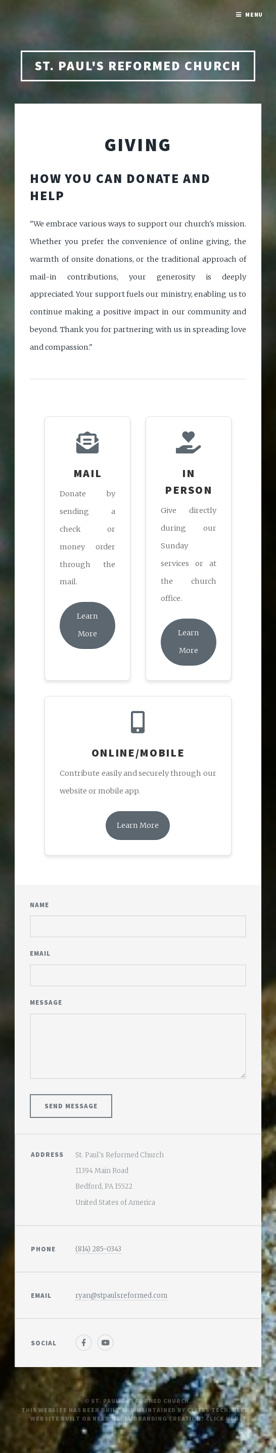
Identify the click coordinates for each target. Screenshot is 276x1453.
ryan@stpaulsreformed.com (121, 1295)
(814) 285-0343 (98, 1249)
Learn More (87, 625)
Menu (254, 14)
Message (46, 1002)
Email (40, 953)
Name (39, 905)
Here (234, 1418)
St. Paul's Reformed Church (138, 66)
